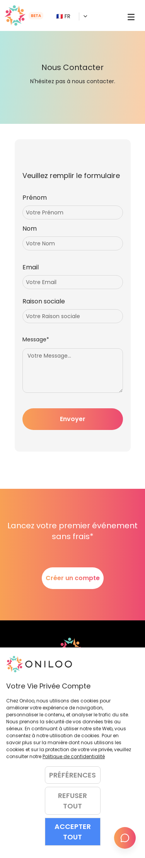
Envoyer (72, 418)
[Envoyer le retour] (125, 838)
